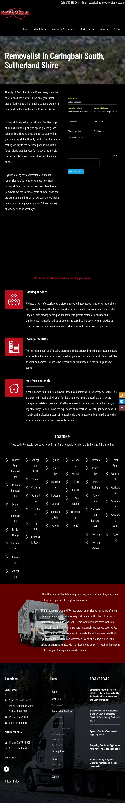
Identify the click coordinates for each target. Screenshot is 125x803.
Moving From (73, 98)
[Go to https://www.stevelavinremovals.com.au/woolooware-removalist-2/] (112, 490)
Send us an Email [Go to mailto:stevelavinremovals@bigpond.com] (18, 722)
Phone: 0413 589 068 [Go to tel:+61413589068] (19, 717)
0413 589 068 (72, 2)
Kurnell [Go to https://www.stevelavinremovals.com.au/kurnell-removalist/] (75, 473)
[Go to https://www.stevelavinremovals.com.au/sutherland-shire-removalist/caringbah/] (12, 573)
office (103, 594)
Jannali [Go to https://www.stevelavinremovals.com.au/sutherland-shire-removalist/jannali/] (55, 503)
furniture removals (54, 392)
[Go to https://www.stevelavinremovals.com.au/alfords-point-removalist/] (12, 468)
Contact (56, 776)
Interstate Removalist (59, 717)
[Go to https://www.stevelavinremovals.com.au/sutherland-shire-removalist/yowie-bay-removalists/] (112, 537)
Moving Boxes (59, 751)
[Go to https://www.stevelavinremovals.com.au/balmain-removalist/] (12, 490)
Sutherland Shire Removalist (61, 728)
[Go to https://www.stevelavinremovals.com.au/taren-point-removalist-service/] (112, 462)
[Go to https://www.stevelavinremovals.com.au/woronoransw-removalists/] (112, 504)
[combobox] (92, 102)
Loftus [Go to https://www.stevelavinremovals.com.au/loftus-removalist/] (75, 490)
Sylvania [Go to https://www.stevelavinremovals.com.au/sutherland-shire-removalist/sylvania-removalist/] (95, 534)
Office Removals (57, 745)
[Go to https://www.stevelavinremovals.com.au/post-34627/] (112, 520)
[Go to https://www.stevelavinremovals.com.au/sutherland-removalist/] (92, 517)
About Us (56, 698)
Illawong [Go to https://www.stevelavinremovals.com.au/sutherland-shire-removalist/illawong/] (55, 495)
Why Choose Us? (57, 705)
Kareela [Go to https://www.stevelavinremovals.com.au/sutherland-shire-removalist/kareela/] (55, 525)
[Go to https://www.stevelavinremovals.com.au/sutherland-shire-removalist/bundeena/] (12, 546)
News (54, 758)
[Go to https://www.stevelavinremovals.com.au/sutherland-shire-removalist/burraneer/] (12, 560)
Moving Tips (56, 764)
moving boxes (48, 315)
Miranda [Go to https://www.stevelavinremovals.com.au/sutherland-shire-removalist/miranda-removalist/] (95, 460)
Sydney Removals (57, 723)
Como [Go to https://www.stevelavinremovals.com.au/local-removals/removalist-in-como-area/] (35, 479)
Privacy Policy (12, 781)
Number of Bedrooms (101, 108)
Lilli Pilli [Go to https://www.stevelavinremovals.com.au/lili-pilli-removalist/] (75, 481)
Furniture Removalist (59, 734)
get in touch (99, 644)
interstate (112, 594)
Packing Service (57, 739)
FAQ (53, 770)
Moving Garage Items (75, 108)
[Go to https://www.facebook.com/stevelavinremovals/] (6, 769)
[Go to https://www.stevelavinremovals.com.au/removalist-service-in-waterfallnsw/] (112, 476)
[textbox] (92, 102)
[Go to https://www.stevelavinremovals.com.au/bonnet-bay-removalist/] (12, 512)
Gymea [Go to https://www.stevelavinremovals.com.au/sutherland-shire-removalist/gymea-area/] (55, 460)
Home (54, 691)
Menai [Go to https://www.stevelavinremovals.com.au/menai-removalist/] (76, 525)
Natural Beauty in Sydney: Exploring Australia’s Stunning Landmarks (103, 763)
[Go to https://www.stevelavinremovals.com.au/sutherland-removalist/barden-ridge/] (12, 532)
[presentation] (83, 162)
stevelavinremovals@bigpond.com (106, 2)
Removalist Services (62, 711)
